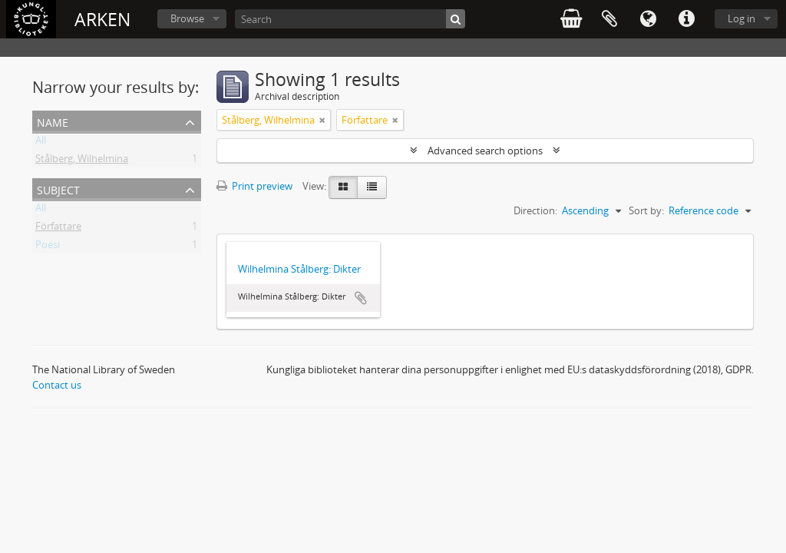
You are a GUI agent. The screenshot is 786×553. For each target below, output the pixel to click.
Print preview (254, 186)
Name (52, 121)
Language (648, 19)
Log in (741, 18)
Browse (187, 18)
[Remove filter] (322, 119)
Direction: (535, 210)
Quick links (686, 19)
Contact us (56, 385)
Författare (58, 229)
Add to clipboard (360, 298)
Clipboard (609, 19)
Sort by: (646, 210)
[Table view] (372, 187)
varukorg (571, 19)
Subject (58, 188)
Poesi (47, 247)
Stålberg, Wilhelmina (81, 161)
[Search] (350, 18)
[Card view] (343, 187)
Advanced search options (485, 150)
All (40, 143)
